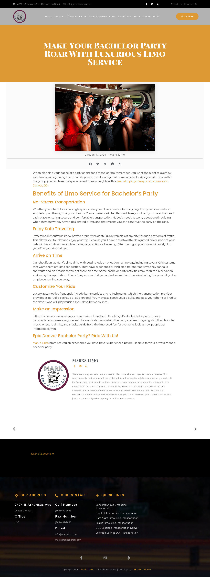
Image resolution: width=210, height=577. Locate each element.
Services (59, 16)
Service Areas (142, 16)
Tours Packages (76, 16)
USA (17, 522)
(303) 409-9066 (63, 510)
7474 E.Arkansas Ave (33, 505)
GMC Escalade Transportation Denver (117, 527)
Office (20, 516)
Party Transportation (102, 16)
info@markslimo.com (66, 534)
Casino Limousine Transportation (115, 522)
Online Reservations (42, 453)
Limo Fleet (124, 16)
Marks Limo (87, 569)
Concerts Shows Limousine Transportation (111, 506)
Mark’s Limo (41, 343)
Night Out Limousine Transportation (116, 513)
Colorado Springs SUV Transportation (117, 532)
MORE (156, 16)
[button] (90, 164)
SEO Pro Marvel (142, 569)
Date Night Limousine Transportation (117, 518)
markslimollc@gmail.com (68, 540)
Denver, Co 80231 (24, 510)
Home (48, 16)
